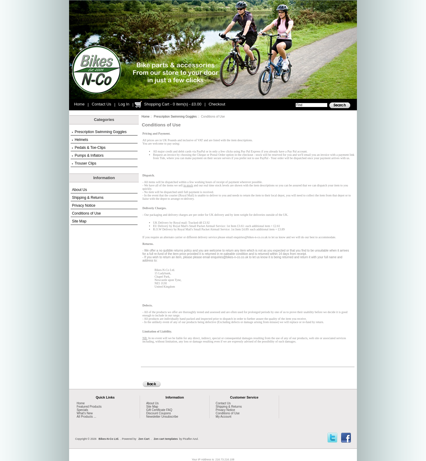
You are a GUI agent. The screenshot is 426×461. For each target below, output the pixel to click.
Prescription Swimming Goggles (175, 116)
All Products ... (86, 416)
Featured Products (89, 406)
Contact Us (101, 104)
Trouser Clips (84, 163)
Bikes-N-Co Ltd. (108, 438)
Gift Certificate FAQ (159, 410)
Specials (82, 410)
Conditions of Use (86, 213)
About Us (79, 190)
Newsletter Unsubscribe (162, 416)
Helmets (80, 140)
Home (79, 104)
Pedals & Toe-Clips (88, 147)
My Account (223, 416)
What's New (85, 413)
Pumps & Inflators (87, 155)
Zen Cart (144, 438)
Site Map (79, 221)
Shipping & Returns (87, 197)
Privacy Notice (83, 205)
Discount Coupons (158, 413)
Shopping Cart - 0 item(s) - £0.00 (172, 104)
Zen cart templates (166, 438)
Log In (123, 104)
